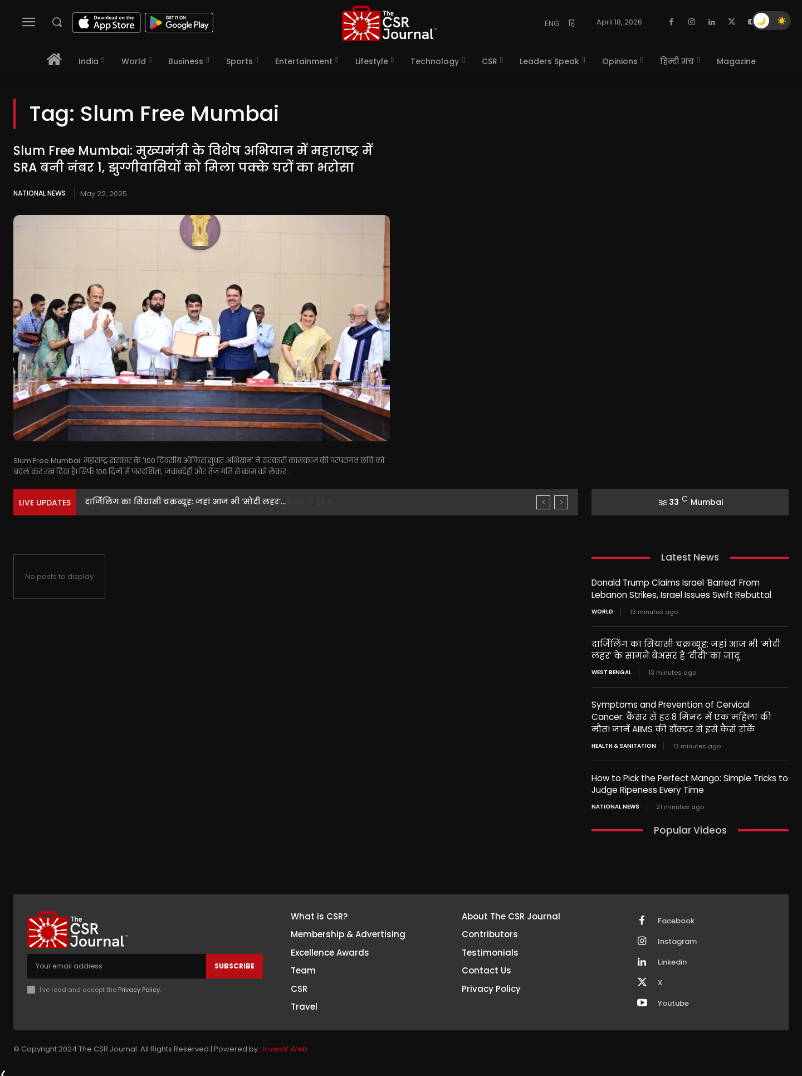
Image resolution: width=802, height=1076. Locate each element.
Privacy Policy (139, 985)
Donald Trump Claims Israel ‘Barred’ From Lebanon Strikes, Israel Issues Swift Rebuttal (681, 588)
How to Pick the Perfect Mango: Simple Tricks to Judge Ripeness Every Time (689, 780)
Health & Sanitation (623, 743)
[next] (561, 502)
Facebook (676, 917)
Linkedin (672, 958)
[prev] (543, 502)
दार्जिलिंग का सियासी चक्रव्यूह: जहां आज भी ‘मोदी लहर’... (185, 501)
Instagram (677, 938)
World (602, 611)
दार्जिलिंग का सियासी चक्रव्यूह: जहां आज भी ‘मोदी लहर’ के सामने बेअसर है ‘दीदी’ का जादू (684, 648)
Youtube (673, 1000)
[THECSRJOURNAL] (389, 23)
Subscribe (234, 962)
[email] (116, 962)
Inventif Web (285, 1045)
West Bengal (611, 671)
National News (39, 193)
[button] (56, 21)
